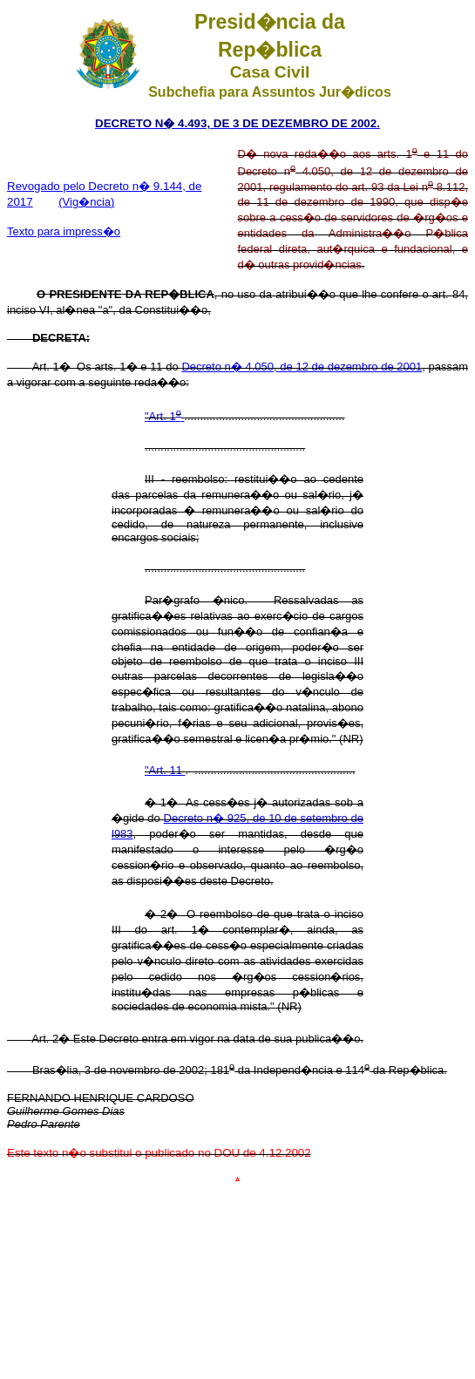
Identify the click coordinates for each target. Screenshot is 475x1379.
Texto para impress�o (63, 231)
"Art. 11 (165, 770)
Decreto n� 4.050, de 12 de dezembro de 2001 (301, 366)
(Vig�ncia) (86, 201)
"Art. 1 (164, 416)
